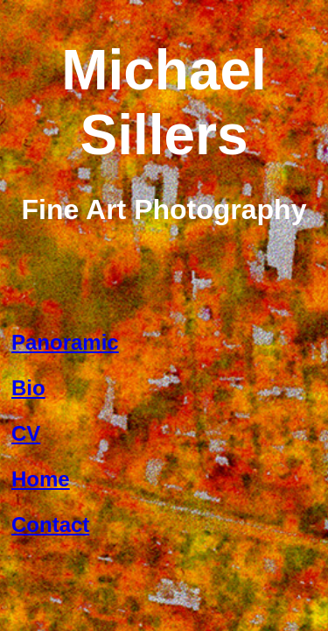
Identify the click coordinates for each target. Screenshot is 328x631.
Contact (50, 524)
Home (40, 479)
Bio (28, 388)
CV (25, 433)
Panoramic (65, 342)
